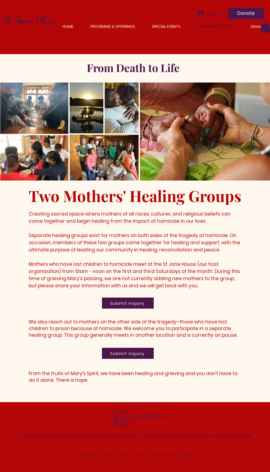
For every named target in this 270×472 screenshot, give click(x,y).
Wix (188, 454)
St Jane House (32, 20)
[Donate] (246, 13)
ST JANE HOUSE (148, 416)
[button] (265, 27)
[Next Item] (260, 131)
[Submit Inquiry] (128, 303)
